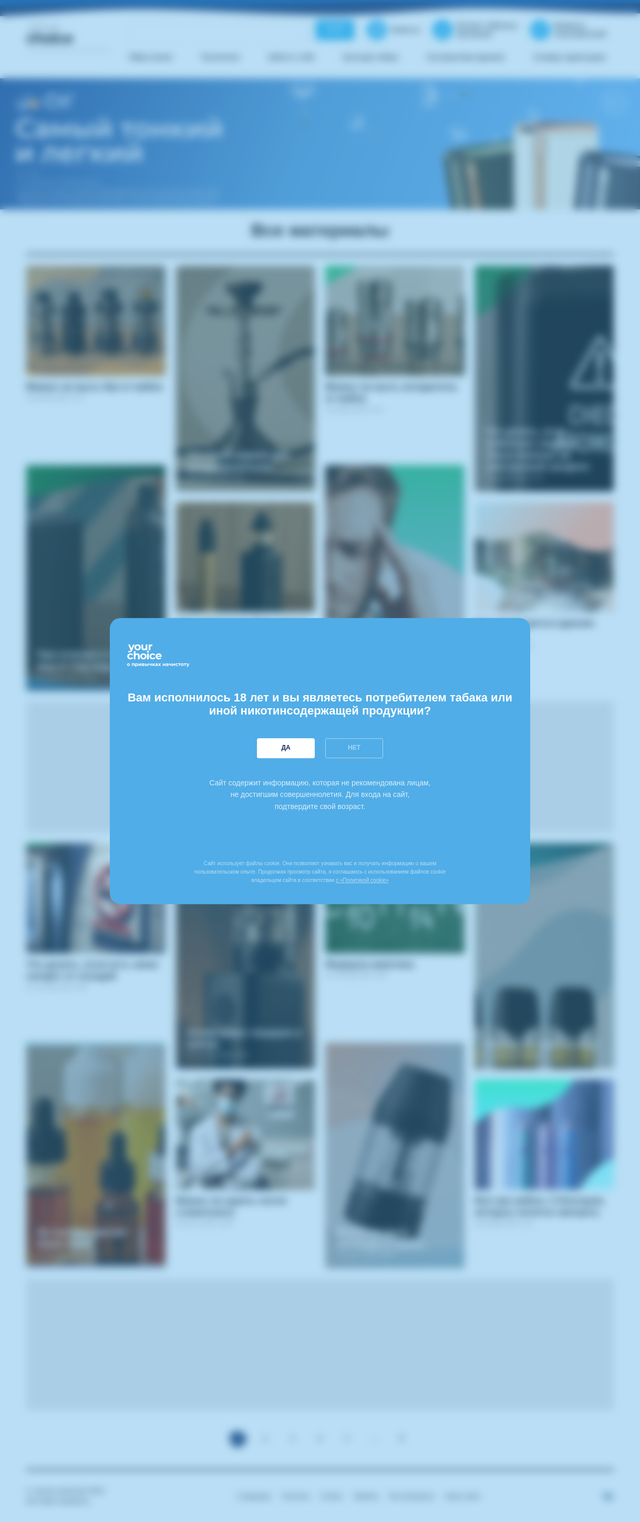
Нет (354, 748)
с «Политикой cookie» (362, 880)
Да (285, 748)
